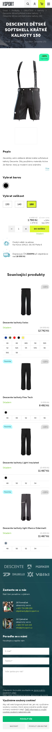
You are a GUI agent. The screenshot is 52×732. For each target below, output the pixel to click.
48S (26, 343)
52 (7, 348)
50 (35, 343)
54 (26, 348)
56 (45, 348)
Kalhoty (40, 10)
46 (7, 343)
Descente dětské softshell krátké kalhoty (20, 13)
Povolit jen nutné (38, 726)
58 (17, 353)
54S (35, 348)
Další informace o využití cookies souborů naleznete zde (24, 710)
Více (47, 168)
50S (44, 343)
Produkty (16, 10)
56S (7, 353)
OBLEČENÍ (28, 10)
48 (17, 343)
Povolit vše (26, 719)
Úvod (5, 10)
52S (16, 348)
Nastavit (14, 726)
